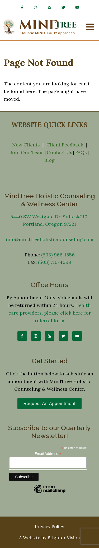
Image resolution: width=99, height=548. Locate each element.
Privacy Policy (49, 526)
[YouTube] (77, 7)
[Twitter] (63, 7)
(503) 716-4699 (54, 262)
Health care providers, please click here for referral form (49, 313)
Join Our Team (27, 152)
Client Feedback (64, 145)
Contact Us (59, 152)
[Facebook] (22, 7)
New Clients (26, 145)
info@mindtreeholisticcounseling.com (49, 239)
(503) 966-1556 (58, 255)
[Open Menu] (90, 27)
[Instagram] (36, 7)
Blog (49, 160)
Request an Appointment (49, 403)
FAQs (81, 152)
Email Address (48, 453)
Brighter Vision (64, 538)
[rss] (49, 7)
